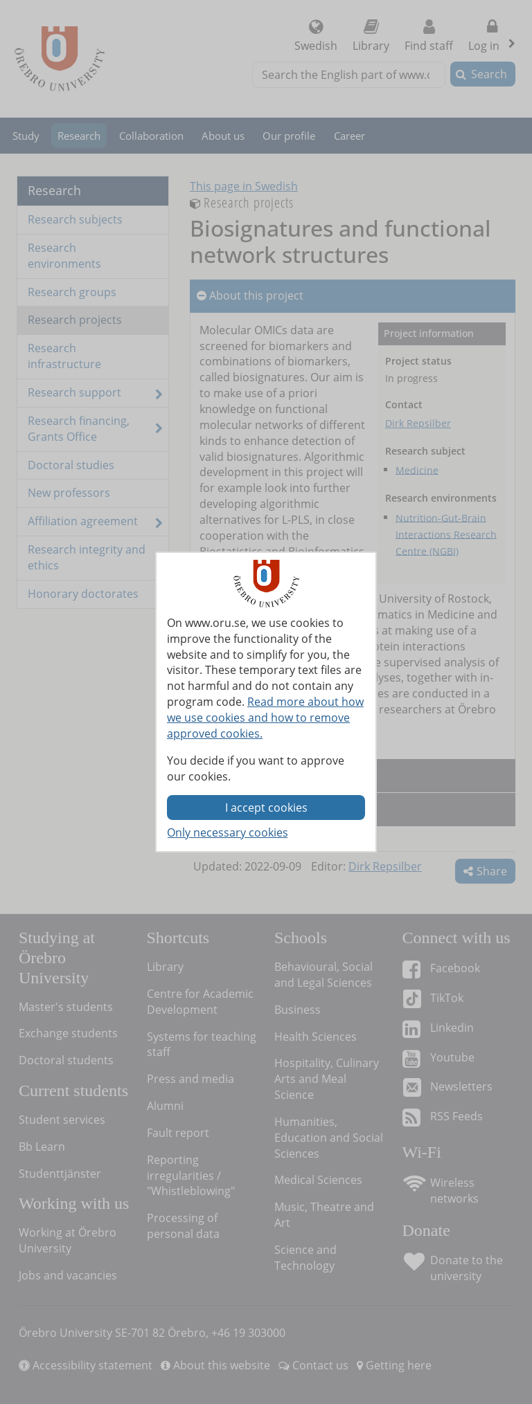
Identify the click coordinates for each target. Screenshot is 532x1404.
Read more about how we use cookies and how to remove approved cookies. (265, 717)
